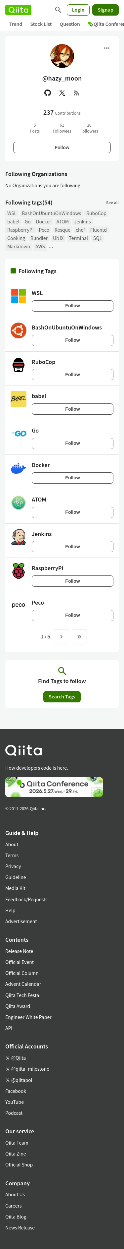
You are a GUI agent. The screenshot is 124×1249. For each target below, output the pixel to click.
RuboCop (96, 213)
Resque (62, 229)
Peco (44, 229)
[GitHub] (47, 93)
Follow (62, 147)
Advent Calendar (23, 984)
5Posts (35, 128)
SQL (97, 238)
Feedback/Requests (26, 899)
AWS (40, 246)
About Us (15, 1194)
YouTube (14, 1102)
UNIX (58, 238)
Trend (15, 24)
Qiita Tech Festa (22, 995)
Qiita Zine (15, 1153)
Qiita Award (17, 1006)
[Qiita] (18, 10)
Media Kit (15, 888)
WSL (12, 213)
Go (28, 221)
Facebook (15, 1091)
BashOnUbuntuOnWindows (51, 213)
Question (70, 24)
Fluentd (98, 229)
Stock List (41, 24)
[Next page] (61, 636)
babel (13, 221)
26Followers (89, 128)
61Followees (62, 128)
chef (80, 229)
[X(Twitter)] (62, 93)
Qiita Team (16, 1142)
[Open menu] (106, 48)
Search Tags (62, 696)
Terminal (78, 238)
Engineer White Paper (28, 1017)
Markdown (18, 246)
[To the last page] (79, 636)
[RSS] (76, 93)
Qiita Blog (15, 1216)
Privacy (13, 866)
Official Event (19, 962)
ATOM (63, 221)
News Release (20, 1227)
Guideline (15, 877)
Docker (43, 221)
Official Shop (19, 1164)
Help (10, 910)
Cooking (16, 238)
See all (112, 202)
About (11, 844)
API (8, 1028)
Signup (105, 9)
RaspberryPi (20, 229)
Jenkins (82, 221)
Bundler (39, 238)
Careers (13, 1205)
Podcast (13, 1112)
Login (78, 9)
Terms (12, 855)
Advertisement (21, 921)
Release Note (19, 951)
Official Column (22, 973)
